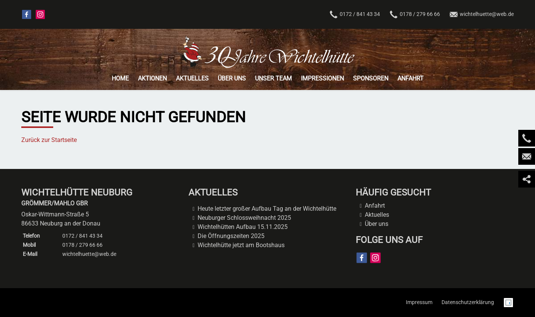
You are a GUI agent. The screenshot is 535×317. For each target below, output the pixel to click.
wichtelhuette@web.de (481, 14)
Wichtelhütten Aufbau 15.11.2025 (243, 226)
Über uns (376, 223)
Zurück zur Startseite (49, 140)
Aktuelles (377, 214)
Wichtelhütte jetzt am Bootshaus (241, 245)
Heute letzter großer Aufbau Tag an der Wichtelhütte (267, 208)
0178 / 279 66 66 (82, 245)
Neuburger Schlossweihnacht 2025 (244, 217)
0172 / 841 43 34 (354, 14)
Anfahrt (375, 205)
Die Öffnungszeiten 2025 (231, 236)
